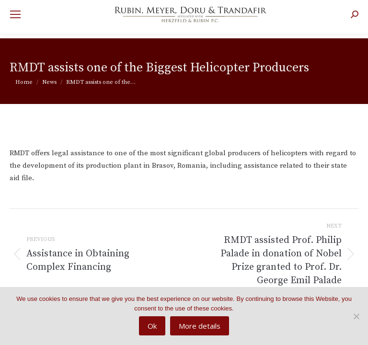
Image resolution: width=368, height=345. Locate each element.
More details (199, 326)
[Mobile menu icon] (15, 14)
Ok (152, 326)
